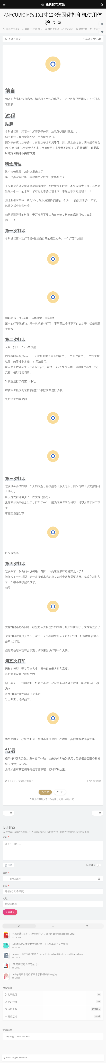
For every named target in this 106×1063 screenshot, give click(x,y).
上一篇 (8, 813)
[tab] (19, 926)
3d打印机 (10, 1036)
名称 (6, 873)
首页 (9, 38)
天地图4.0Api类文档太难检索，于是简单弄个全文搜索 (40, 943)
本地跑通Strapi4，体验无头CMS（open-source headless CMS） (44, 933)
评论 (6, 836)
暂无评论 (69, 29)
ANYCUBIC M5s (23, 1036)
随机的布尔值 (13, 29)
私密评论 (91, 865)
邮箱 (6, 885)
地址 (5, 898)
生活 (95, 29)
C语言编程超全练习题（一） (27, 964)
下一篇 (97, 813)
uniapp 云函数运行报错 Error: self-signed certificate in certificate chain (47, 954)
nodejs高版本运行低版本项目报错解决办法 (34, 974)
